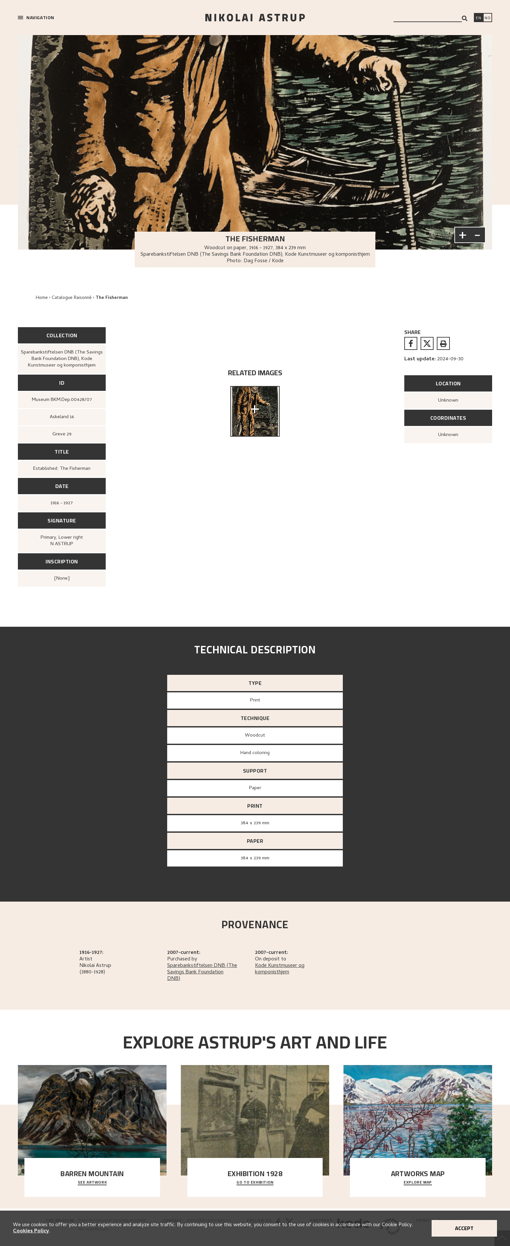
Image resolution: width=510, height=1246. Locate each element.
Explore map (418, 1182)
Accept (464, 1228)
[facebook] (410, 343)
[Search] (464, 18)
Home (42, 298)
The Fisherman (112, 298)
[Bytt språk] (487, 18)
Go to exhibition (255, 1182)
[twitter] (427, 343)
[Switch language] (478, 18)
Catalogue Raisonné (72, 298)
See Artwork (92, 1182)
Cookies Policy (31, 1231)
